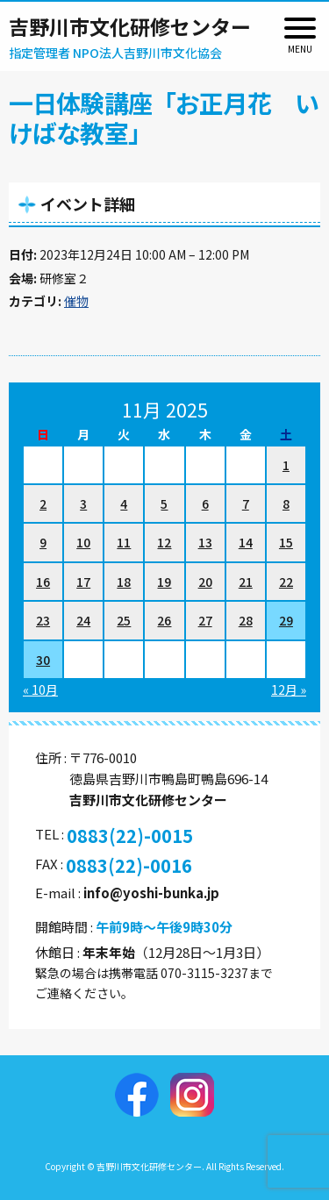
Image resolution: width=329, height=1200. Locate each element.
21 (246, 581)
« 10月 (40, 689)
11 (124, 542)
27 (205, 620)
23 (43, 620)
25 (124, 620)
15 (286, 542)
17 (83, 581)
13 (205, 542)
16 (43, 581)
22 (286, 581)
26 (164, 620)
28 (246, 620)
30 (43, 659)
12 (164, 542)
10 (83, 542)
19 (164, 581)
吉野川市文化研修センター (130, 26)
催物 (76, 301)
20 (205, 581)
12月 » (288, 689)
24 (83, 620)
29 (286, 620)
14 (246, 542)
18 (124, 581)
